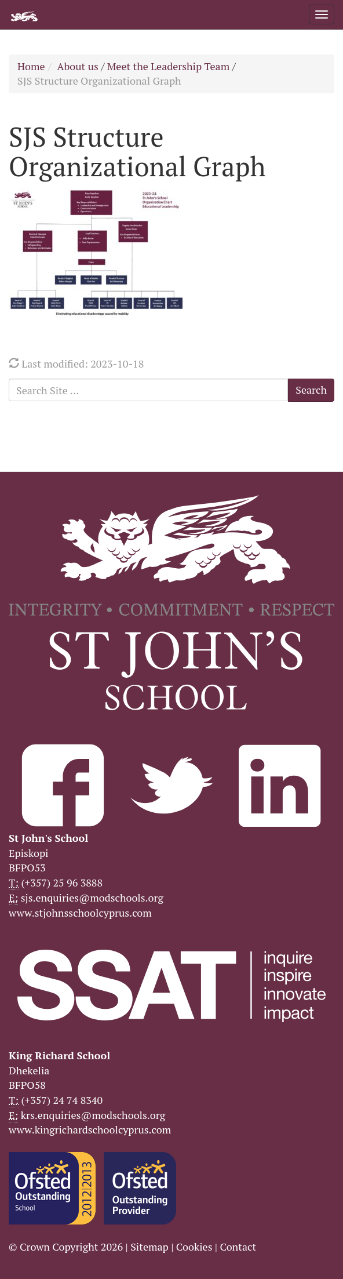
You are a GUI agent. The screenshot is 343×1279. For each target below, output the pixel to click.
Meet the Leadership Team (168, 66)
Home (31, 66)
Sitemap (149, 1246)
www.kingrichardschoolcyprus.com (90, 1129)
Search (311, 390)
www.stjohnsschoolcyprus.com (80, 913)
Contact (238, 1246)
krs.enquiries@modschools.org (93, 1115)
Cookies (194, 1246)
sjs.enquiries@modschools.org (92, 897)
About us (77, 66)
